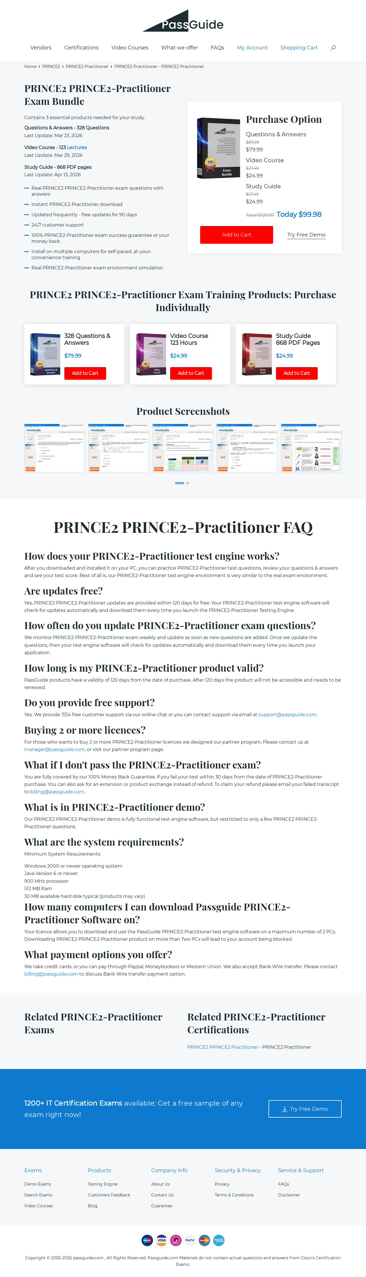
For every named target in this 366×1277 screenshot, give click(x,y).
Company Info (169, 1170)
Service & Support (301, 1170)
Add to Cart (236, 236)
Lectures (77, 148)
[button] (179, 484)
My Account (252, 49)
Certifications (81, 49)
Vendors (40, 49)
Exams (33, 1170)
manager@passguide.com (54, 750)
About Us (160, 1184)
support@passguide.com (287, 715)
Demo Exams (37, 1184)
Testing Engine (103, 1184)
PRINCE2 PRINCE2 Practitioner (222, 1048)
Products (99, 1170)
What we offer (179, 49)
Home (30, 67)
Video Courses (130, 49)
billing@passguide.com (57, 793)
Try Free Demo (306, 236)
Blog (93, 1205)
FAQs (217, 49)
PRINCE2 (51, 67)
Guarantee (161, 1205)
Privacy (222, 1184)
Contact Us (162, 1195)
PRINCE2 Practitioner (87, 67)
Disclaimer (289, 1195)
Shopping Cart (299, 49)
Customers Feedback (109, 1195)
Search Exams (38, 1195)
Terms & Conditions (234, 1195)
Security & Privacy (238, 1170)
